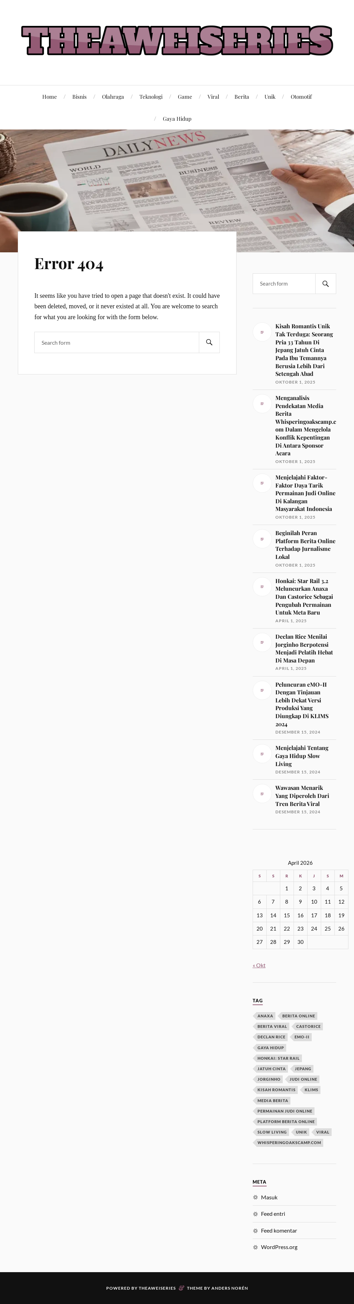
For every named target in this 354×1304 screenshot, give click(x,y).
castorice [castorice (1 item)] (308, 1026)
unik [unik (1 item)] (301, 1132)
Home (49, 96)
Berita (241, 96)
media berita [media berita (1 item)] (273, 1100)
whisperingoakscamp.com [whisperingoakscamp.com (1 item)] (289, 1142)
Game (185, 96)
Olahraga (113, 96)
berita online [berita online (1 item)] (298, 1016)
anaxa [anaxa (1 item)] (265, 1016)
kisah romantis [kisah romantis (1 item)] (277, 1089)
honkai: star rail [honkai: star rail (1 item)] (279, 1058)
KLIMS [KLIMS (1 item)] (311, 1089)
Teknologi (150, 96)
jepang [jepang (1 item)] (303, 1068)
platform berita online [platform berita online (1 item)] (286, 1121)
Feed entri (273, 1213)
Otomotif (301, 96)
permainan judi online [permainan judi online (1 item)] (285, 1111)
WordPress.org (279, 1246)
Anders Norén (229, 1288)
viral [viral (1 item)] (323, 1132)
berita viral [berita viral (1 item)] (272, 1026)
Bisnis (79, 96)
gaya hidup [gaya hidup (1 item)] (271, 1047)
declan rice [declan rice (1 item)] (272, 1037)
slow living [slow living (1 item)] (272, 1132)
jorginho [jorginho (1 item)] (269, 1079)
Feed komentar (279, 1230)
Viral (213, 96)
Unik (270, 96)
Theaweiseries (157, 1288)
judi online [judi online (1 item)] (303, 1079)
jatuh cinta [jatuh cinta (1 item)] (272, 1068)
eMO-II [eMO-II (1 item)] (302, 1037)
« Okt (259, 965)
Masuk (269, 1197)
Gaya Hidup (177, 118)
